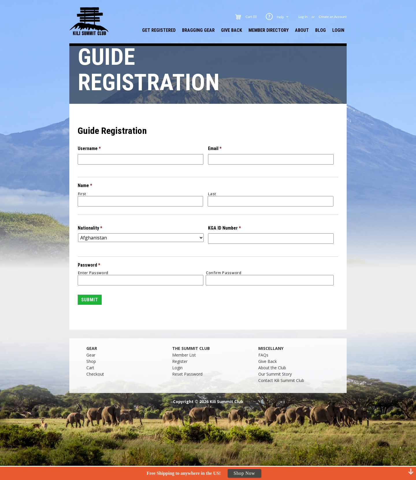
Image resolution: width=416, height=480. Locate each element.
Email (215, 148)
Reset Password (187, 374)
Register (179, 361)
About (302, 30)
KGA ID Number (224, 228)
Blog (320, 30)
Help (283, 17)
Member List (184, 355)
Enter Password (93, 273)
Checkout (95, 374)
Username (89, 148)
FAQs (263, 355)
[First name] (140, 201)
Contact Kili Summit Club (281, 380)
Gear (90, 355)
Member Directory (268, 30)
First (82, 194)
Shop (91, 361)
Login (338, 30)
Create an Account (333, 17)
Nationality (90, 228)
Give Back (231, 30)
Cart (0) (251, 17)
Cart (90, 367)
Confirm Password (224, 273)
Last (212, 194)
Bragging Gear (198, 30)
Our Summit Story (275, 374)
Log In (303, 17)
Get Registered (159, 30)
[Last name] (270, 201)
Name (85, 185)
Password (89, 265)
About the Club (272, 367)
